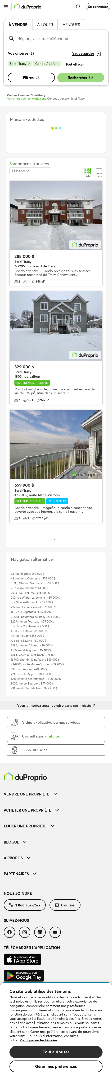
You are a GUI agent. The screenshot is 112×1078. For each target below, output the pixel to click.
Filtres (31, 77)
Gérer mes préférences (56, 1066)
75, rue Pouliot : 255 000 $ (27, 635)
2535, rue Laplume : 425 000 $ (30, 593)
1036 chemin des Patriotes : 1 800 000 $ (36, 678)
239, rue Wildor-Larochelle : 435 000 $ (35, 597)
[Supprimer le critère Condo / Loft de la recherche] (47, 63)
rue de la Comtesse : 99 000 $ (30, 626)
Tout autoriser (56, 1051)
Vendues (71, 24)
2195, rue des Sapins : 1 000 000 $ (32, 674)
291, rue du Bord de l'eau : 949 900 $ (34, 688)
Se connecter (98, 6)
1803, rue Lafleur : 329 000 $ (29, 631)
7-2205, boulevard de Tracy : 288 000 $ (35, 617)
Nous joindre (18, 893)
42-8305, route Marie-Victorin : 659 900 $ (37, 664)
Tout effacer (75, 64)
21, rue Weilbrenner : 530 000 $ (30, 588)
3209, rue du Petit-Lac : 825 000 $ (32, 621)
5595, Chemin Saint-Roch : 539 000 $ (35, 583)
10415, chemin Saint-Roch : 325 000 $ (34, 655)
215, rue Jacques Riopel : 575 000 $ (33, 607)
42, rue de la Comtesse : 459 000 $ (33, 578)
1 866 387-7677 (24, 905)
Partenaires (20, 873)
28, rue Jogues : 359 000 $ (28, 573)
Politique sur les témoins (38, 1040)
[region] (56, 1030)
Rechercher (81, 77)
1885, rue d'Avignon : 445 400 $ (31, 650)
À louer (45, 24)
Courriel (65, 905)
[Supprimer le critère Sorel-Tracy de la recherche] (20, 63)
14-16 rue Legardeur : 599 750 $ (31, 612)
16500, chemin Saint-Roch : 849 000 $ (35, 659)
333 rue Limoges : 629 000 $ (29, 669)
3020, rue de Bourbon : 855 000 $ (32, 683)
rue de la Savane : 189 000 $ (28, 640)
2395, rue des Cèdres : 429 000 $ (32, 645)
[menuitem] (56, 794)
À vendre (18, 24)
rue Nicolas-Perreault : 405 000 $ (32, 602)
